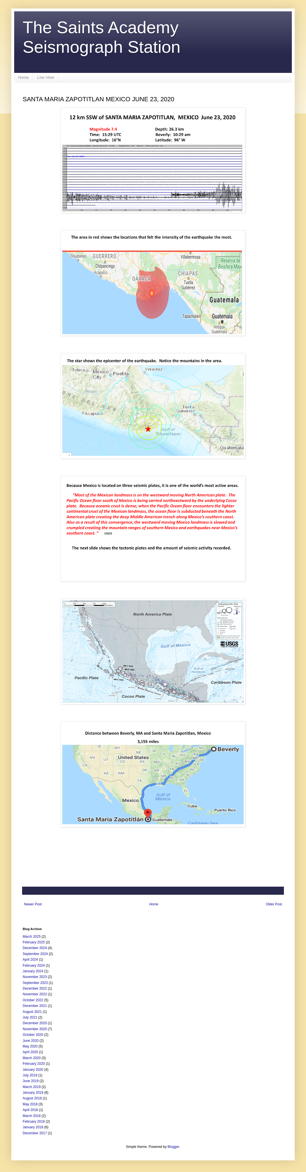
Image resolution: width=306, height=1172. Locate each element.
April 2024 (30, 960)
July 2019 (30, 1075)
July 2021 (30, 1017)
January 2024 (33, 971)
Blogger (173, 1147)
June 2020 (31, 1041)
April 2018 (30, 1110)
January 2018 (33, 1127)
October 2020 (33, 1035)
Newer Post (33, 904)
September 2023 (35, 983)
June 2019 (31, 1081)
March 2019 (32, 1087)
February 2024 (34, 965)
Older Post (274, 904)
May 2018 (30, 1104)
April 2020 (30, 1052)
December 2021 (35, 1006)
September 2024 (35, 954)
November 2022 (35, 994)
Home (23, 77)
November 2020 (35, 1029)
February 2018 (34, 1121)
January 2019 (33, 1093)
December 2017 (35, 1133)
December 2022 (35, 988)
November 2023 (35, 977)
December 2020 (35, 1023)
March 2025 (32, 937)
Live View (45, 77)
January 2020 (33, 1070)
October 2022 (33, 1000)
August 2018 (32, 1098)
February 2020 (34, 1064)
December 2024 (35, 948)
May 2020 (30, 1046)
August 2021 (32, 1012)
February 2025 (34, 942)
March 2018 (32, 1116)
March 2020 (32, 1058)
